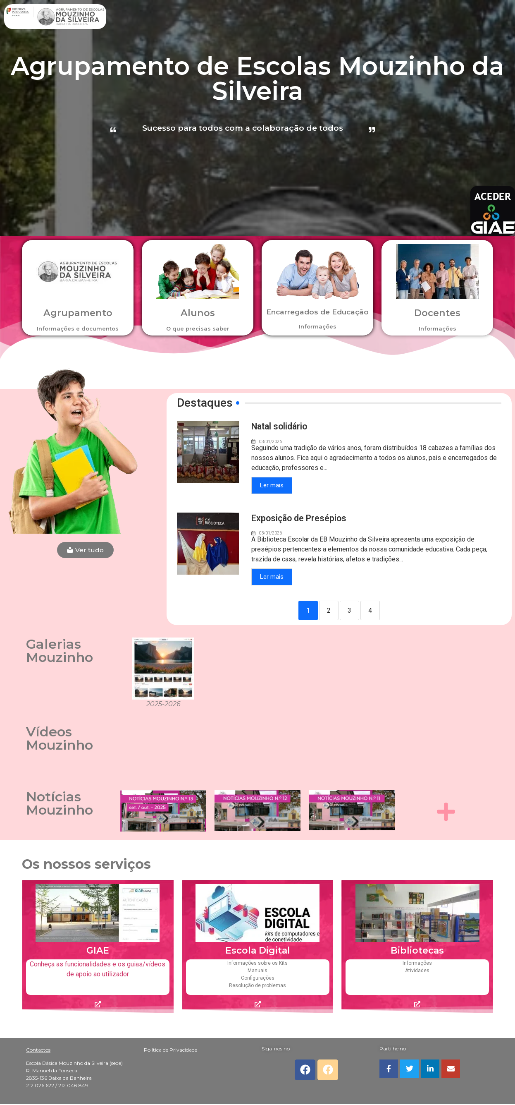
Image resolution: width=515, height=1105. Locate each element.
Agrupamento (77, 312)
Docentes (437, 312)
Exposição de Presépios (300, 518)
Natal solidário (280, 426)
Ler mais (272, 485)
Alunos (197, 312)
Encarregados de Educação (317, 316)
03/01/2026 (270, 442)
